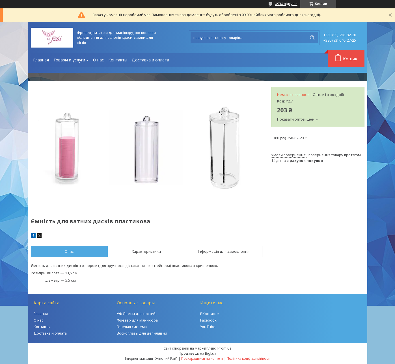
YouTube (207, 326)
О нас (98, 60)
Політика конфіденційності (248, 358)
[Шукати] (312, 37)
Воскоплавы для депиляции (142, 333)
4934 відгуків (286, 3)
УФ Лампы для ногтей (136, 313)
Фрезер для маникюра (137, 320)
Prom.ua (224, 348)
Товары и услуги (69, 60)
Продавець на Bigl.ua (197, 353)
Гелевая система (132, 326)
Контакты (117, 60)
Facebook (208, 320)
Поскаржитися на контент (202, 358)
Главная (41, 60)
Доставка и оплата (150, 60)
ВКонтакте (209, 313)
